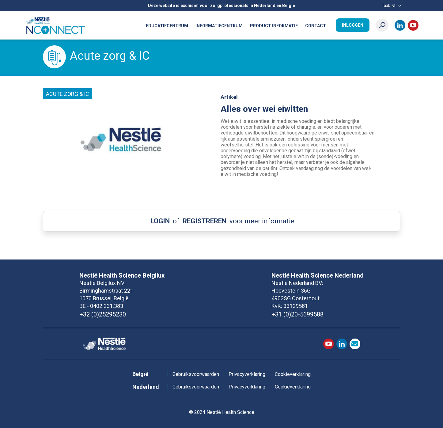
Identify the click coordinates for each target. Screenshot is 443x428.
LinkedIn (400, 25)
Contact (315, 25)
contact (355, 344)
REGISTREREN (204, 221)
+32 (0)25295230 (102, 314)
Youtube (413, 25)
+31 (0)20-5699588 (297, 314)
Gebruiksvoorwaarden (195, 374)
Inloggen (352, 25)
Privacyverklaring (247, 374)
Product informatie (274, 25)
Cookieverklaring (293, 374)
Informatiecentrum (219, 25)
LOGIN (160, 221)
